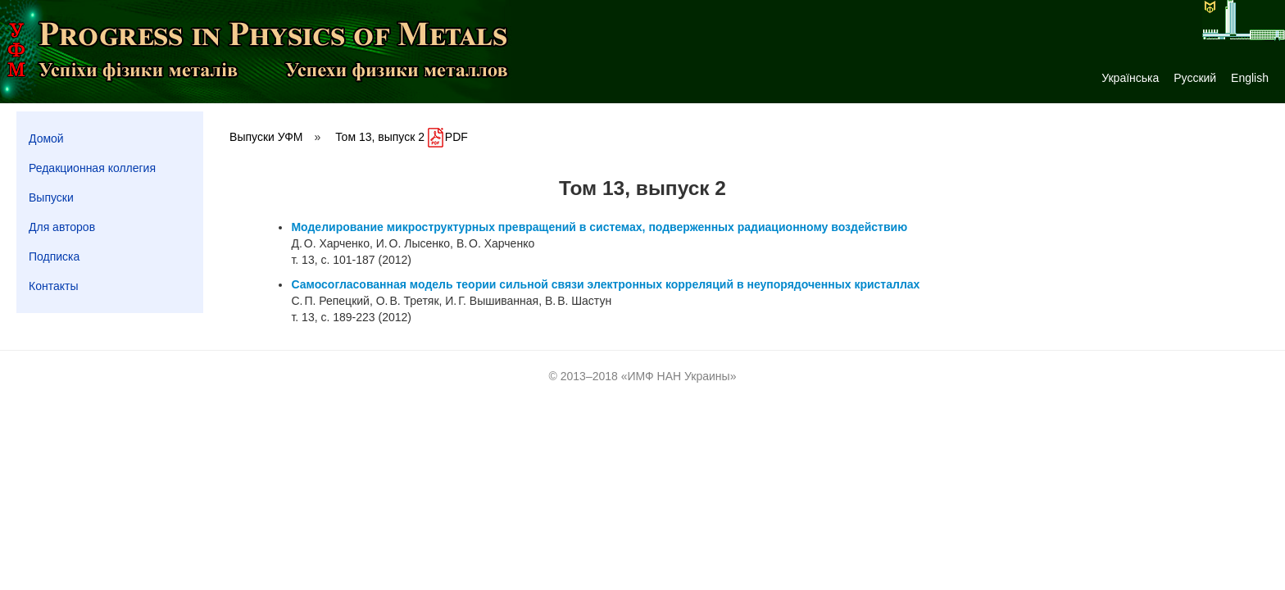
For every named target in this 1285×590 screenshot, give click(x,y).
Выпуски (51, 197)
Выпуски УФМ (265, 136)
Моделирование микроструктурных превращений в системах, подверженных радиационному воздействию (599, 227)
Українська (1130, 77)
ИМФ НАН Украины (679, 376)
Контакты (53, 286)
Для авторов (62, 227)
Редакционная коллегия (92, 168)
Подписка (54, 256)
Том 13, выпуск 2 (380, 136)
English (1250, 77)
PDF (448, 136)
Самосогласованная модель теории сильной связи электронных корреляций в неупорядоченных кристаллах (605, 284)
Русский (1195, 77)
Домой (46, 138)
